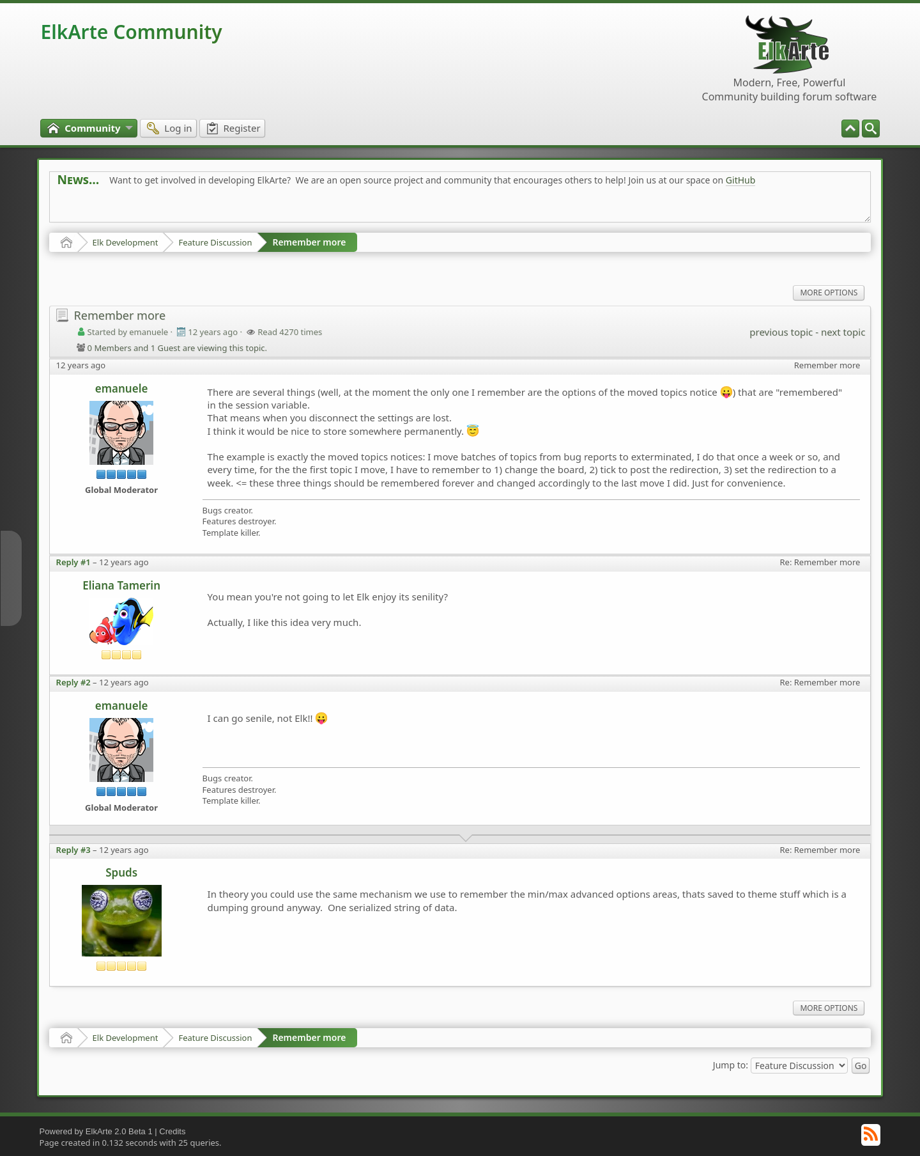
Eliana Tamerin (121, 585)
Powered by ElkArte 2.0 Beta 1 (96, 1131)
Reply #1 (73, 562)
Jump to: (730, 1065)
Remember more (309, 242)
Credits (172, 1131)
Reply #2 (73, 682)
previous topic (781, 331)
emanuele (121, 388)
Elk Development (125, 242)
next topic (843, 331)
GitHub (741, 180)
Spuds (121, 872)
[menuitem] (871, 128)
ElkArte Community (131, 32)
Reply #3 (73, 849)
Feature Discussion (215, 242)
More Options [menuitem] (828, 292)
